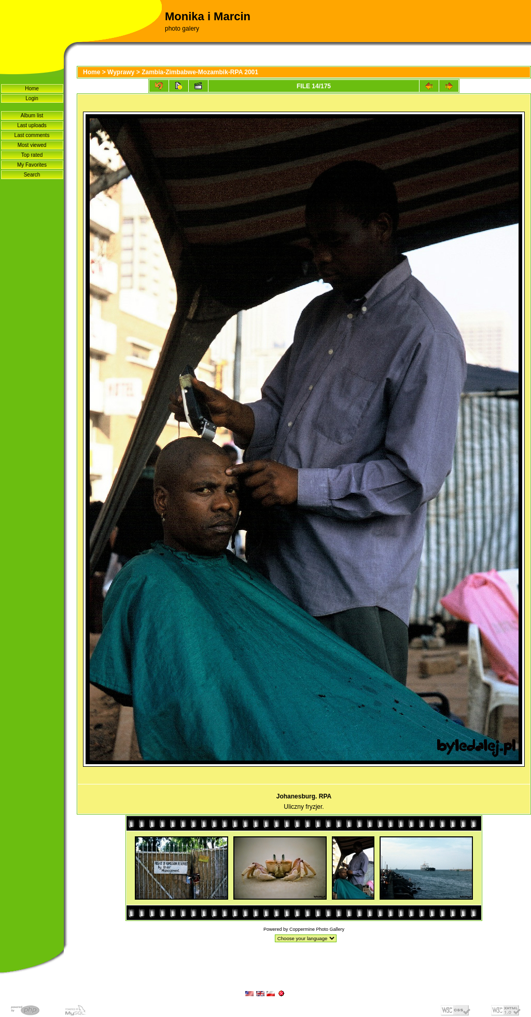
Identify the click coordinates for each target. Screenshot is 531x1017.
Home (32, 88)
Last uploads (32, 125)
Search (32, 175)
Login (31, 98)
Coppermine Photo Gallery (316, 929)
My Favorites (32, 165)
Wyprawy (120, 72)
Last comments (32, 135)
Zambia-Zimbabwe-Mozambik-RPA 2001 (200, 72)
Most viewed (32, 145)
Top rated (32, 155)
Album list (32, 115)
